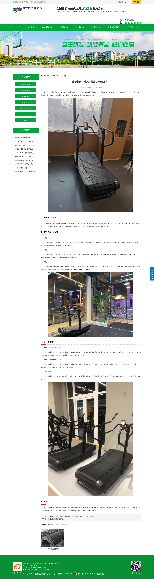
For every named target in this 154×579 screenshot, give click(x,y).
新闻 (56, 76)
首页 (18, 27)
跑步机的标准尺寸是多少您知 (25, 172)
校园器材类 (64, 27)
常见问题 (63, 76)
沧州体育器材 (124, 2)
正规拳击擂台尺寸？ (22, 168)
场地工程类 (96, 27)
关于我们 (31, 27)
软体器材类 (80, 27)
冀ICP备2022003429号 (66, 574)
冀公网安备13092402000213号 (85, 574)
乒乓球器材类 (47, 27)
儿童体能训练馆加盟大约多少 (25, 149)
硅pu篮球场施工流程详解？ (24, 156)
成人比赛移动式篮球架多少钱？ (57, 519)
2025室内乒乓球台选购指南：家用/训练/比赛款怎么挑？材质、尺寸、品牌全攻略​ (71, 516)
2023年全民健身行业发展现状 (25, 153)
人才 (25, 114)
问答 (25, 120)
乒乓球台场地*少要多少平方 (24, 164)
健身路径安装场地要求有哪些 (25, 145)
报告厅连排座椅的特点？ (23, 138)
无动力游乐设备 (114, 27)
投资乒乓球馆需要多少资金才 (25, 160)
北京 (119, 2)
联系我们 (130, 27)
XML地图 (136, 2)
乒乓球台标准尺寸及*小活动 (24, 141)
